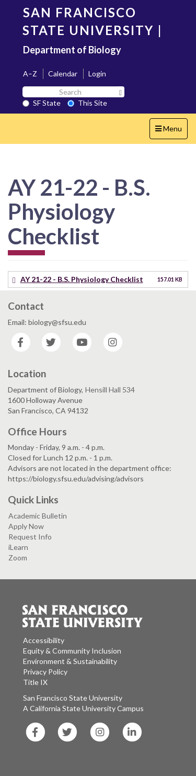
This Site (87, 102)
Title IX (35, 682)
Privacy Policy (45, 671)
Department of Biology (72, 49)
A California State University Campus (83, 708)
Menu (171, 131)
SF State (41, 102)
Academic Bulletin (37, 515)
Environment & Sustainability (70, 661)
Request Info (30, 536)
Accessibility (43, 640)
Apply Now (26, 526)
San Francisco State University (72, 697)
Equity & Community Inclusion (72, 650)
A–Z (30, 73)
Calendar (62, 73)
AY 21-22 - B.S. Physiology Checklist (81, 279)
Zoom (17, 557)
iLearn (18, 547)
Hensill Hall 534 (110, 389)
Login (97, 73)
